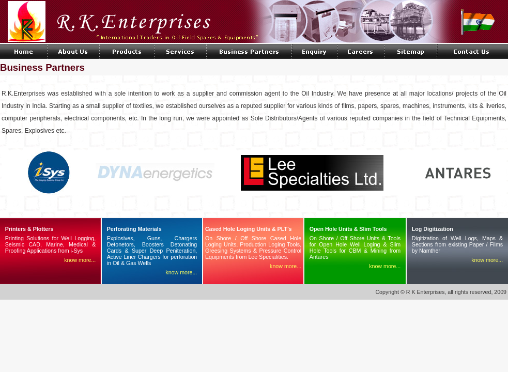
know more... (80, 260)
